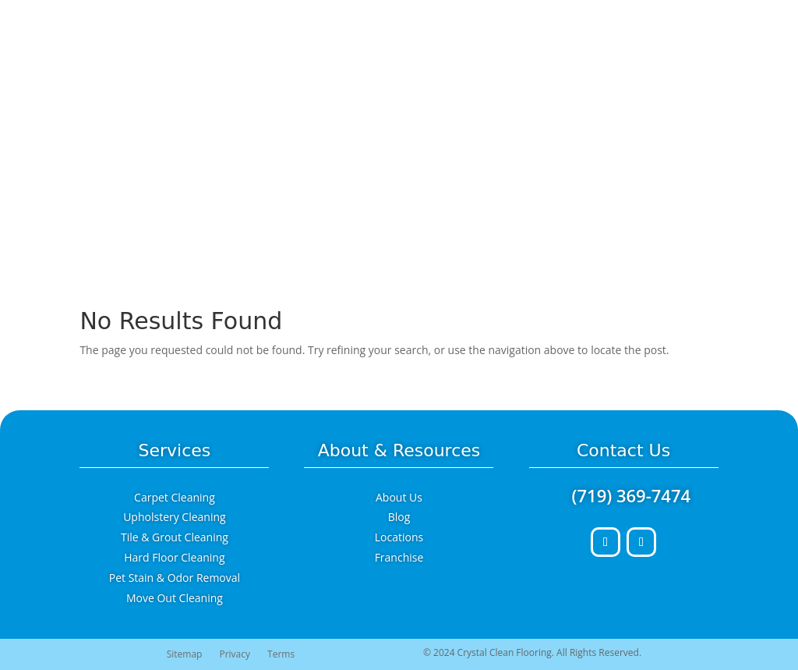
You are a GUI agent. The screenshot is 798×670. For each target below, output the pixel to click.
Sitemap (185, 655)
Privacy (234, 655)
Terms (281, 655)
